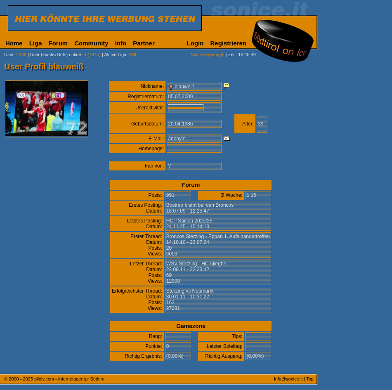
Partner (144, 43)
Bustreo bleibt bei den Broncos (200, 205)
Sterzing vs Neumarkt (190, 291)
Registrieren (228, 43)
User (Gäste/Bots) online (55, 54)
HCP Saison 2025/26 (189, 221)
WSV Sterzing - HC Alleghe (196, 264)
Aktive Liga (115, 54)
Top (310, 378)
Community (91, 43)
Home (14, 43)
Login (195, 43)
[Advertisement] (357, 205)
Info (121, 43)
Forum (58, 43)
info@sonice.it (288, 378)
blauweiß (184, 87)
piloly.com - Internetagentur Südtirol (70, 378)
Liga (35, 43)
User (9, 54)
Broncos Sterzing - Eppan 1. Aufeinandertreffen (218, 236)
